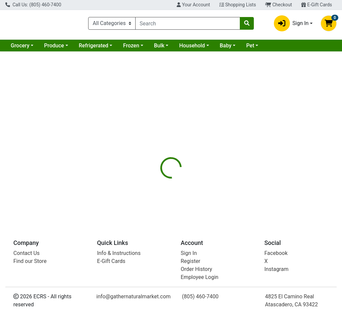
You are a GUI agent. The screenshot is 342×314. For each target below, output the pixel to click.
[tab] (161, 139)
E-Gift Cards (316, 4)
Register (190, 261)
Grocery (20, 48)
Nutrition (188, 139)
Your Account (193, 4)
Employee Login (199, 277)
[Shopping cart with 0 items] (329, 25)
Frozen (131, 48)
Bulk (159, 48)
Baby (225, 48)
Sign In (189, 253)
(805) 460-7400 (200, 296)
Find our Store (29, 261)
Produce (54, 48)
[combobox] (187, 24)
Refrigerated (94, 48)
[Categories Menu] (112, 24)
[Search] (187, 24)
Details (160, 139)
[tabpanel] (242, 182)
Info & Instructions (119, 253)
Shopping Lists (237, 4)
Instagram (277, 269)
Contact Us (26, 253)
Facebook (276, 253)
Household (192, 48)
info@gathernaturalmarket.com (134, 296)
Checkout (278, 4)
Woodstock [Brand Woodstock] (222, 187)
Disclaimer (220, 139)
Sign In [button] (291, 25)
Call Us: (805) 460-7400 (33, 4)
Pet (250, 48)
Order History (196, 269)
